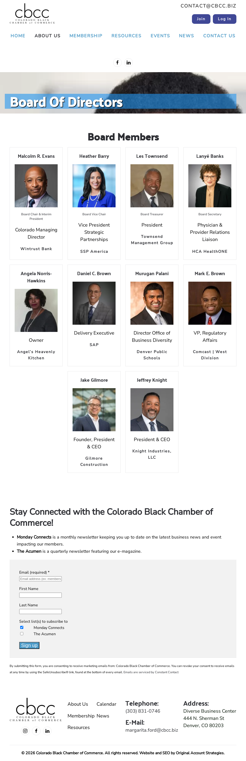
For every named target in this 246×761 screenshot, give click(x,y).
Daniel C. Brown (94, 273)
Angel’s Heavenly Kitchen (36, 355)
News (186, 36)
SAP (94, 345)
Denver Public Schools (152, 355)
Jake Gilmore (94, 379)
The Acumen (45, 634)
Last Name (28, 605)
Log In (224, 19)
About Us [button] (48, 36)
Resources (79, 727)
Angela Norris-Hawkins (36, 277)
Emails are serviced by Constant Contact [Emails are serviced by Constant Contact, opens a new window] (150, 672)
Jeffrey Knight (152, 379)
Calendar (106, 704)
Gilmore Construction (94, 461)
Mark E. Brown (210, 273)
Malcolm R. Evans (36, 155)
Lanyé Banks (210, 155)
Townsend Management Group (152, 240)
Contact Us (219, 36)
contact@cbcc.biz (208, 6)
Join (201, 19)
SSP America (94, 251)
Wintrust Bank (36, 249)
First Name (28, 588)
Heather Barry (94, 155)
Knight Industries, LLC (152, 454)
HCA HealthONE (210, 251)
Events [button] (160, 36)
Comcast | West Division (210, 355)
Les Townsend (152, 155)
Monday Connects (49, 627)
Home (18, 36)
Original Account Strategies (200, 753)
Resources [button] (126, 36)
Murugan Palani (152, 273)
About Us (78, 704)
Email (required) (34, 572)
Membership (80, 716)
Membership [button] (85, 36)
